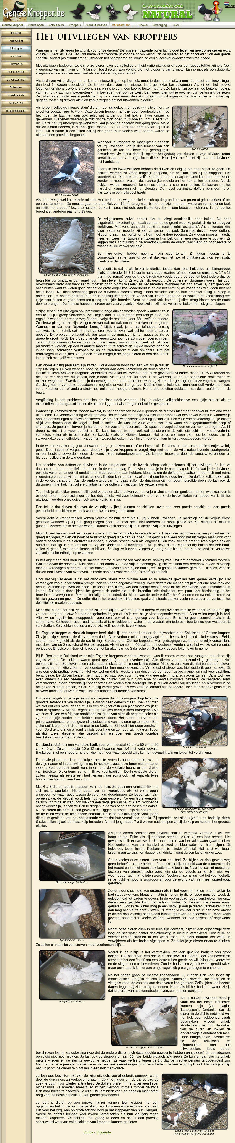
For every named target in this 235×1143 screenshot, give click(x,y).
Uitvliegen (16, 48)
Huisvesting (16, 40)
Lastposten (16, 56)
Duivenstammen (16, 79)
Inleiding (16, 32)
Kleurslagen (36, 25)
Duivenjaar (16, 87)
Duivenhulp (16, 64)
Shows (143, 25)
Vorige (88, 1132)
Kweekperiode (16, 95)
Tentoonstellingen (16, 110)
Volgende (103, 1132)
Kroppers (75, 25)
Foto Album (56, 25)
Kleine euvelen (16, 71)
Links (175, 25)
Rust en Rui (16, 103)
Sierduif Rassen (96, 25)
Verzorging (159, 25)
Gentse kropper (12, 25)
